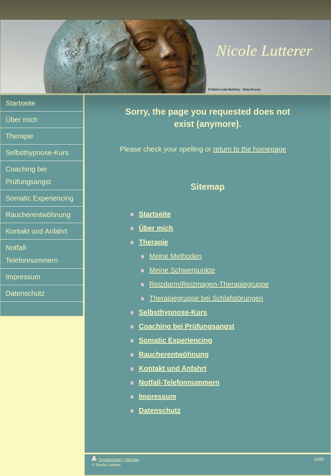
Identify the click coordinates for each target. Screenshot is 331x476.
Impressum (157, 396)
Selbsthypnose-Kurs (173, 312)
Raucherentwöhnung (174, 354)
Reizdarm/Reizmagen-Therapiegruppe (209, 284)
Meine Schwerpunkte (182, 270)
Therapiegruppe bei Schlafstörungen (206, 298)
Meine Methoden (175, 256)
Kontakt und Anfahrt (173, 368)
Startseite (155, 214)
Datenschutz (160, 410)
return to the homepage (249, 149)
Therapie (153, 242)
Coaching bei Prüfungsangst (186, 326)
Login (319, 458)
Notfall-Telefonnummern (179, 382)
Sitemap (132, 459)
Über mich (156, 228)
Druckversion (107, 459)
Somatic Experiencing (175, 340)
